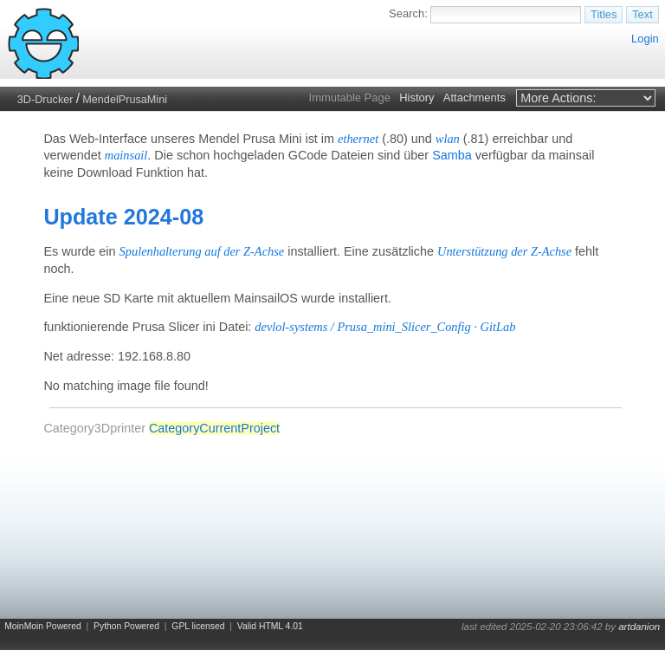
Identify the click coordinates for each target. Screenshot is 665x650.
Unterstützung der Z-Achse (504, 251)
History (416, 97)
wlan (448, 139)
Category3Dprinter (94, 428)
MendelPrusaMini (124, 100)
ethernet (358, 139)
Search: (408, 13)
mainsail (126, 155)
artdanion (639, 626)
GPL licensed (197, 626)
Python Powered (126, 626)
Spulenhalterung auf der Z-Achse (202, 251)
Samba (452, 155)
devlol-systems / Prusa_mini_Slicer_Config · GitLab (385, 327)
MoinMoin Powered (42, 626)
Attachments (474, 97)
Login (645, 38)
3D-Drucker (45, 100)
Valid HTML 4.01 (270, 626)
